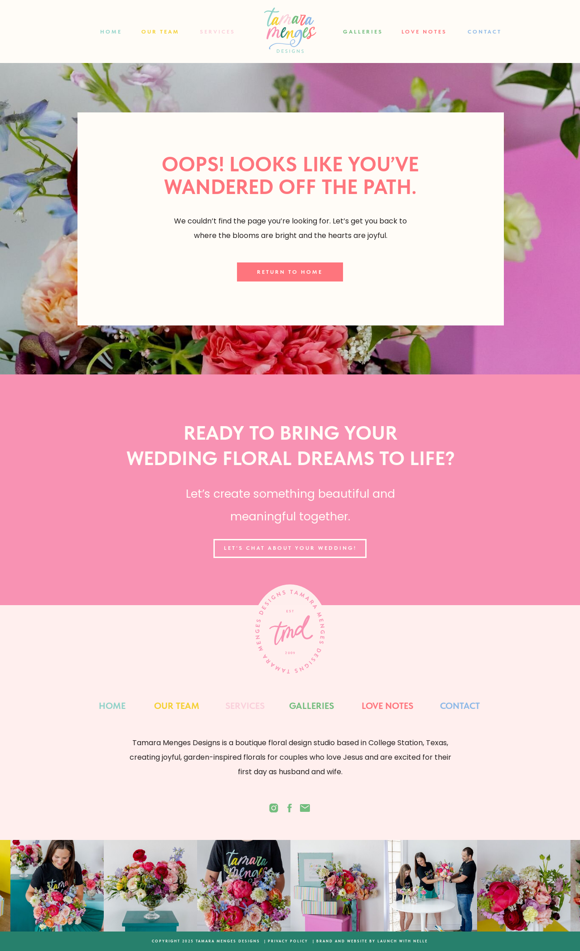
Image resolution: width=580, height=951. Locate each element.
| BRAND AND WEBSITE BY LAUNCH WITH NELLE (370, 941)
